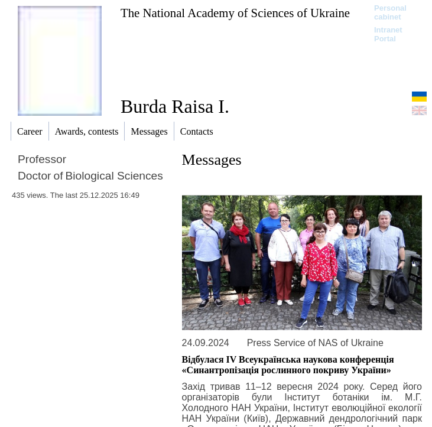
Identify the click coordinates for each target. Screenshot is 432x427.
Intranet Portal (388, 34)
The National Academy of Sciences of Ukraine (235, 12)
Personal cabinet (390, 12)
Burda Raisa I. (175, 106)
